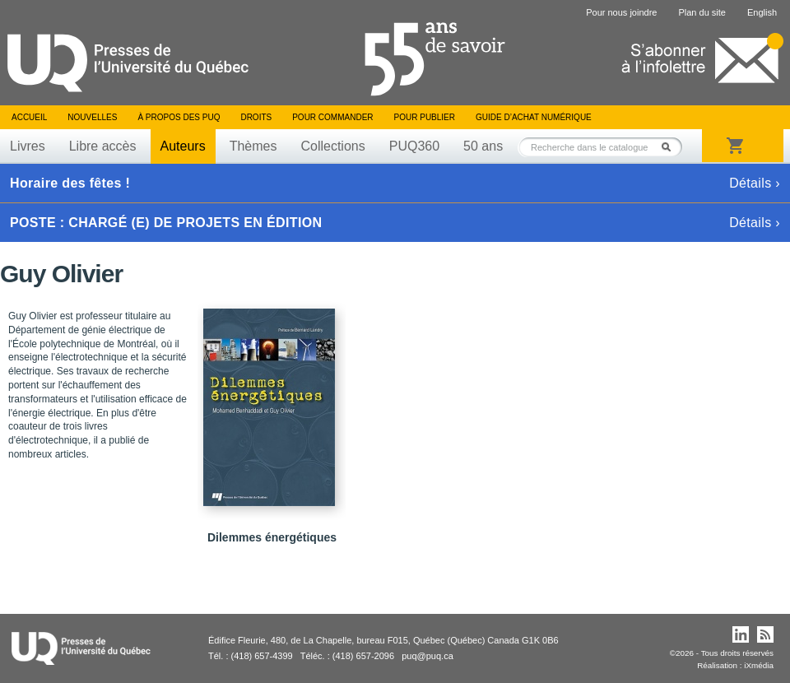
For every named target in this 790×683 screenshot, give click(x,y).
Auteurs (183, 146)
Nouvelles (92, 117)
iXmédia (759, 665)
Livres (27, 146)
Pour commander (332, 117)
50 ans (483, 146)
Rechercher (670, 147)
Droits (256, 117)
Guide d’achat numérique (534, 117)
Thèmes (253, 146)
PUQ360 (414, 146)
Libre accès (103, 146)
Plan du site (701, 12)
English (762, 12)
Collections (332, 146)
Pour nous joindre (621, 12)
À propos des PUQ (178, 117)
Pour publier (424, 117)
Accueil (29, 117)
